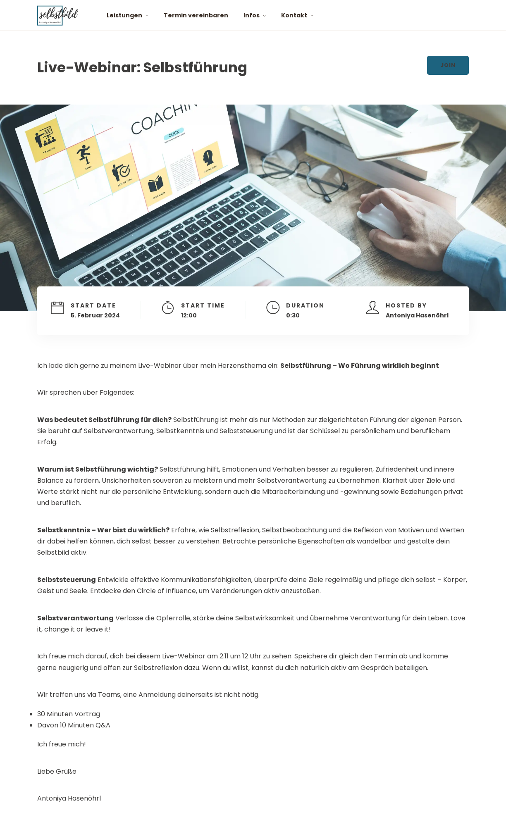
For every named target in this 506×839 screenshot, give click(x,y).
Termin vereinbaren (196, 15)
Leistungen (124, 15)
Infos (251, 15)
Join (448, 65)
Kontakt (294, 15)
